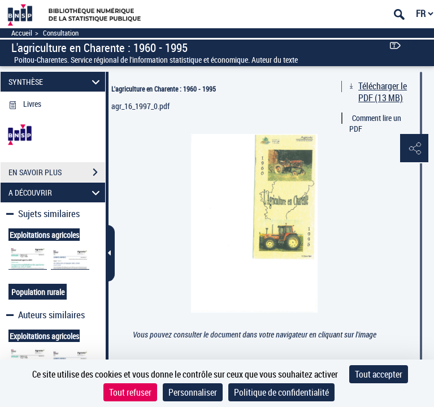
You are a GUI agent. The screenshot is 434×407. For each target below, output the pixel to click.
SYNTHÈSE (55, 82)
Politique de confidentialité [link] (281, 392)
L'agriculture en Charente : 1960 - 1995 (163, 88)
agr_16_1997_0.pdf (140, 106)
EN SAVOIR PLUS (56, 172)
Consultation (61, 33)
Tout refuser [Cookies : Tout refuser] (130, 392)
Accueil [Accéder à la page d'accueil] (21, 33)
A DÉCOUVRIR (55, 192)
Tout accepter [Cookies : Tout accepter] (378, 374)
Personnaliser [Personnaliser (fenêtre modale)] (192, 392)
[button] (414, 148)
